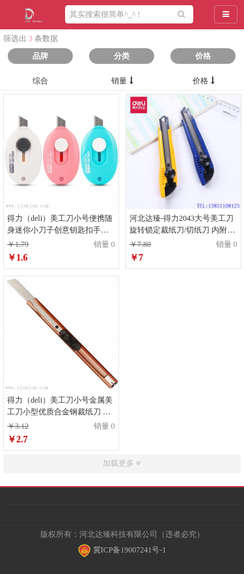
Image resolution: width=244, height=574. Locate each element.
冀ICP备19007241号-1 (122, 549)
